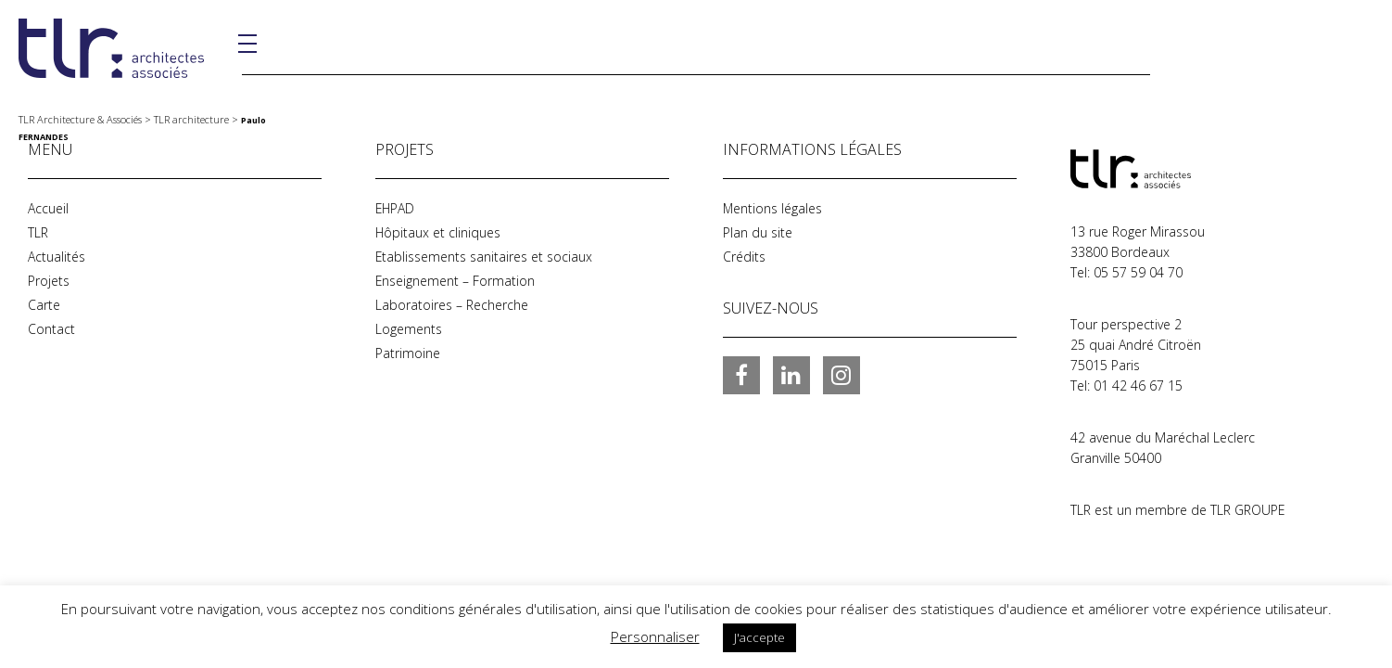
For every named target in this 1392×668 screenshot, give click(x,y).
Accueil (48, 208)
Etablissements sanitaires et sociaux (484, 256)
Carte (44, 305)
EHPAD (395, 208)
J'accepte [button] (759, 637)
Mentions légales (773, 208)
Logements (408, 329)
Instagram (841, 374)
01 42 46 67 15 (1138, 385)
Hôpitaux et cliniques (438, 232)
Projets (49, 280)
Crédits (744, 256)
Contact (51, 329)
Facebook (741, 374)
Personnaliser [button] (655, 636)
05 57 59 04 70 (1138, 272)
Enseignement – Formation (455, 280)
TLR (38, 232)
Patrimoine (407, 353)
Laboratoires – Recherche (451, 305)
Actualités (56, 256)
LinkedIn (791, 374)
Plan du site (757, 232)
